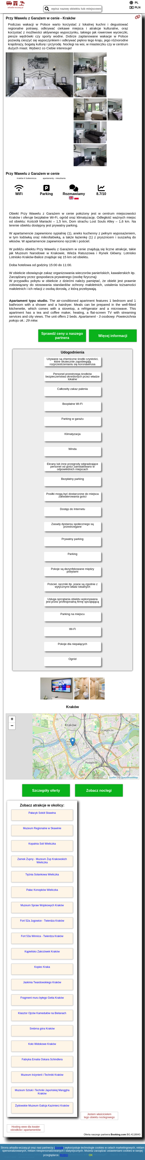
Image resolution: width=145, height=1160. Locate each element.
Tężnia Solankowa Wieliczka (42, 874)
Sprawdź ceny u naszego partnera (62, 336)
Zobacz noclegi (99, 790)
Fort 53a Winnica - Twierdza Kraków (42, 936)
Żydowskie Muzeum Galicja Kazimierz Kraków (42, 1105)
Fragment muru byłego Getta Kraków (42, 997)
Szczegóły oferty (46, 790)
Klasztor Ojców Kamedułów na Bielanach (42, 1013)
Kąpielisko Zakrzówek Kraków (41, 951)
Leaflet (112, 777)
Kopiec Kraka (42, 967)
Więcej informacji (112, 336)
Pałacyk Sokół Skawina (42, 812)
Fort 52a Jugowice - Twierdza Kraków (42, 920)
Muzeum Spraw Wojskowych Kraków (42, 905)
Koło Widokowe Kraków (42, 1044)
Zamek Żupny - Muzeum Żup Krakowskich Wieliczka (42, 861)
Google (59, 1147)
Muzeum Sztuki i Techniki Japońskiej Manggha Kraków (42, 1092)
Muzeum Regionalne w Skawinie (42, 828)
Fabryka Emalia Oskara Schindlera (42, 1059)
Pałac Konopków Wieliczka (42, 889)
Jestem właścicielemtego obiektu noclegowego (99, 1116)
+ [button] (12, 719)
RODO (64, 1155)
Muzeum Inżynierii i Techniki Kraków (42, 1074)
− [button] (12, 726)
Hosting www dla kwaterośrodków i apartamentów (26, 1128)
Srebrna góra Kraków (42, 1028)
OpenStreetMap (129, 777)
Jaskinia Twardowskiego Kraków (42, 982)
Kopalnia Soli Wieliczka (42, 843)
